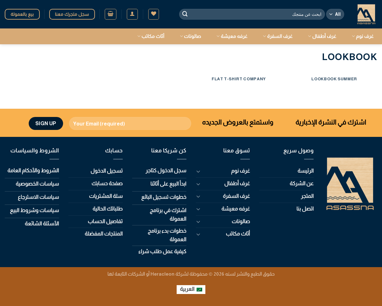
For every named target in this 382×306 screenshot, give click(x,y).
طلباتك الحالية (107, 209)
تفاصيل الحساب (105, 221)
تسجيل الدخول (107, 171)
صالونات (190, 36)
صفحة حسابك (107, 184)
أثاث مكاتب (150, 36)
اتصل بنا (305, 209)
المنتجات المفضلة (103, 234)
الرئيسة (305, 171)
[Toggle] (198, 171)
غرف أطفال (322, 36)
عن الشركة (302, 184)
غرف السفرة (277, 36)
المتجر (307, 196)
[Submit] (185, 14)
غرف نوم (363, 36)
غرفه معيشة (231, 36)
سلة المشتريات (106, 196)
